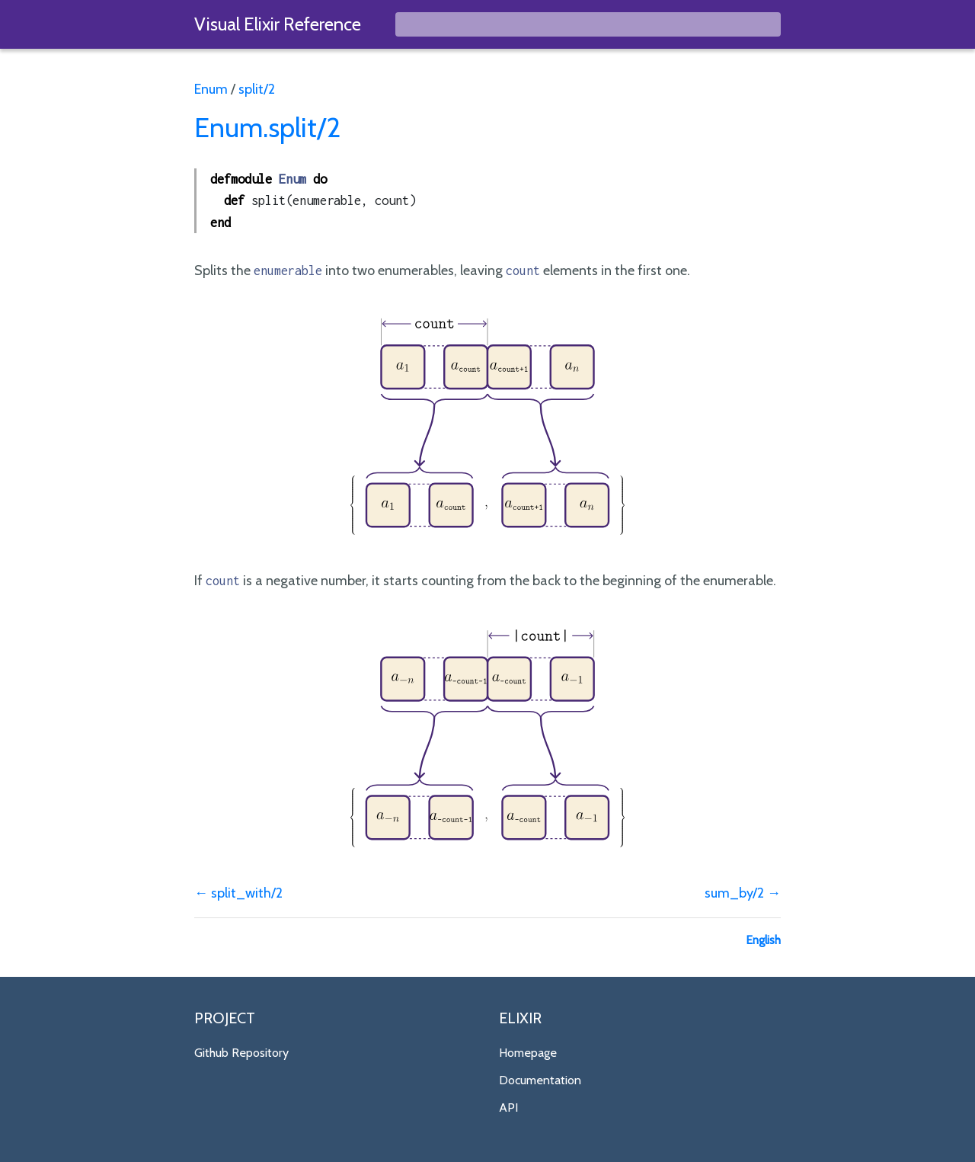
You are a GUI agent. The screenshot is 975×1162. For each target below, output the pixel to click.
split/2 (256, 89)
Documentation (540, 1079)
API (508, 1107)
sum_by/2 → (743, 893)
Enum (211, 89)
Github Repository (241, 1052)
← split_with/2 (238, 893)
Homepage (528, 1052)
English (763, 940)
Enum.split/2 (267, 127)
